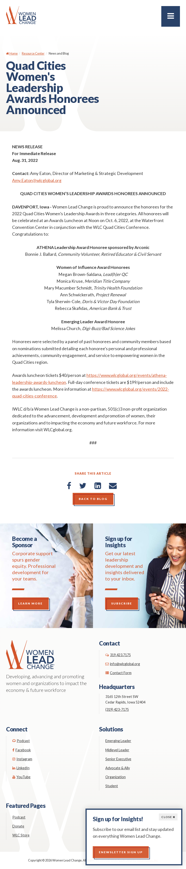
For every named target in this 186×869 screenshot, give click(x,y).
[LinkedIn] (97, 485)
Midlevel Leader (117, 750)
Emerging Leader (118, 741)
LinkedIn (21, 768)
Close (168, 817)
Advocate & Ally (117, 768)
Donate (18, 826)
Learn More (30, 603)
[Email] (113, 485)
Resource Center (33, 53)
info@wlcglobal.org (122, 664)
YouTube (21, 777)
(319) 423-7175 (117, 709)
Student (111, 786)
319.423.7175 (118, 655)
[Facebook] (69, 485)
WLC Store (21, 835)
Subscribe (121, 603)
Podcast (21, 741)
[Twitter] (83, 485)
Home (12, 53)
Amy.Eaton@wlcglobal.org (37, 180)
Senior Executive (118, 759)
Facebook (21, 750)
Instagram (22, 759)
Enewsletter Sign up (121, 852)
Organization (115, 777)
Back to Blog (93, 499)
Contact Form (118, 673)
